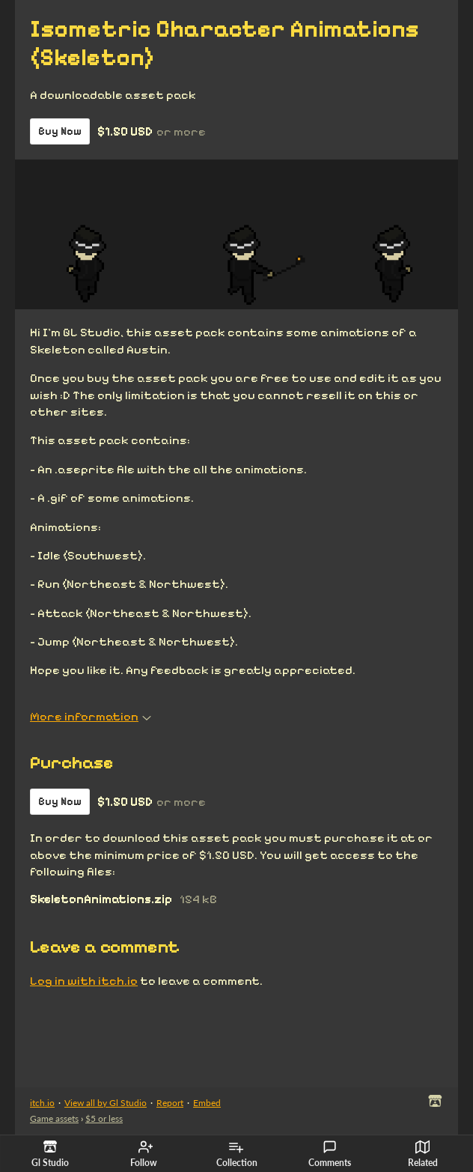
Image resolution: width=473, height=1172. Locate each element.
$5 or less (104, 1118)
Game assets (54, 1118)
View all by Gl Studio (105, 1102)
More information (90, 716)
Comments (329, 1154)
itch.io (42, 1102)
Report (169, 1102)
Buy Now (60, 131)
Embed (207, 1102)
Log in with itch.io (84, 981)
